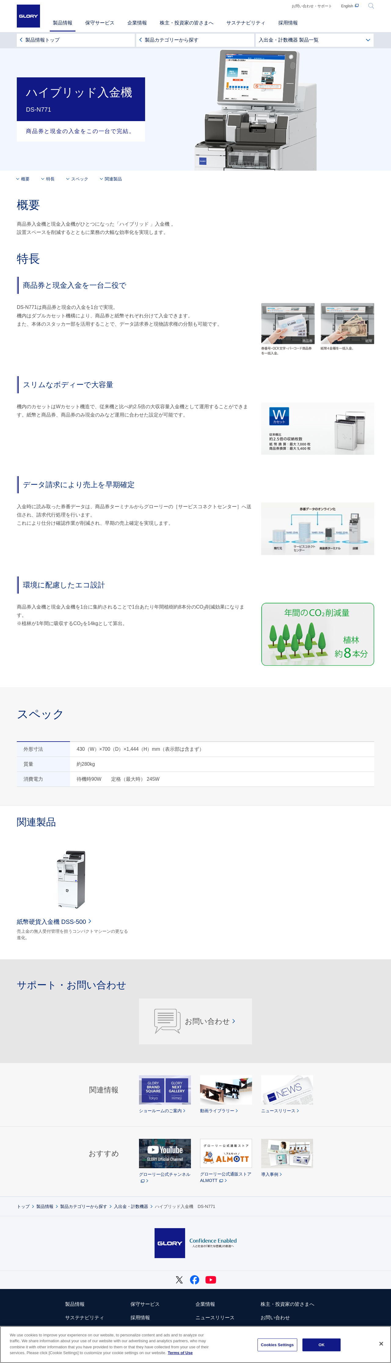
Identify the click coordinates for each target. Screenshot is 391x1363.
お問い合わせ (192, 1021)
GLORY (28, 16)
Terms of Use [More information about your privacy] (180, 1352)
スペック (79, 178)
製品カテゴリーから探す (172, 40)
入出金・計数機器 (131, 1206)
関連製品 (113, 178)
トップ (23, 1206)
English (347, 6)
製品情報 (44, 1206)
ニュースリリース (215, 1317)
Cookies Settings (277, 1345)
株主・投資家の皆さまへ (287, 1304)
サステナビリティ (84, 1317)
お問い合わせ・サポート (312, 6)
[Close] (381, 1343)
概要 (25, 178)
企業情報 (205, 1304)
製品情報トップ (42, 40)
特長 (50, 178)
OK (322, 1345)
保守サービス (145, 1304)
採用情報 (140, 1317)
